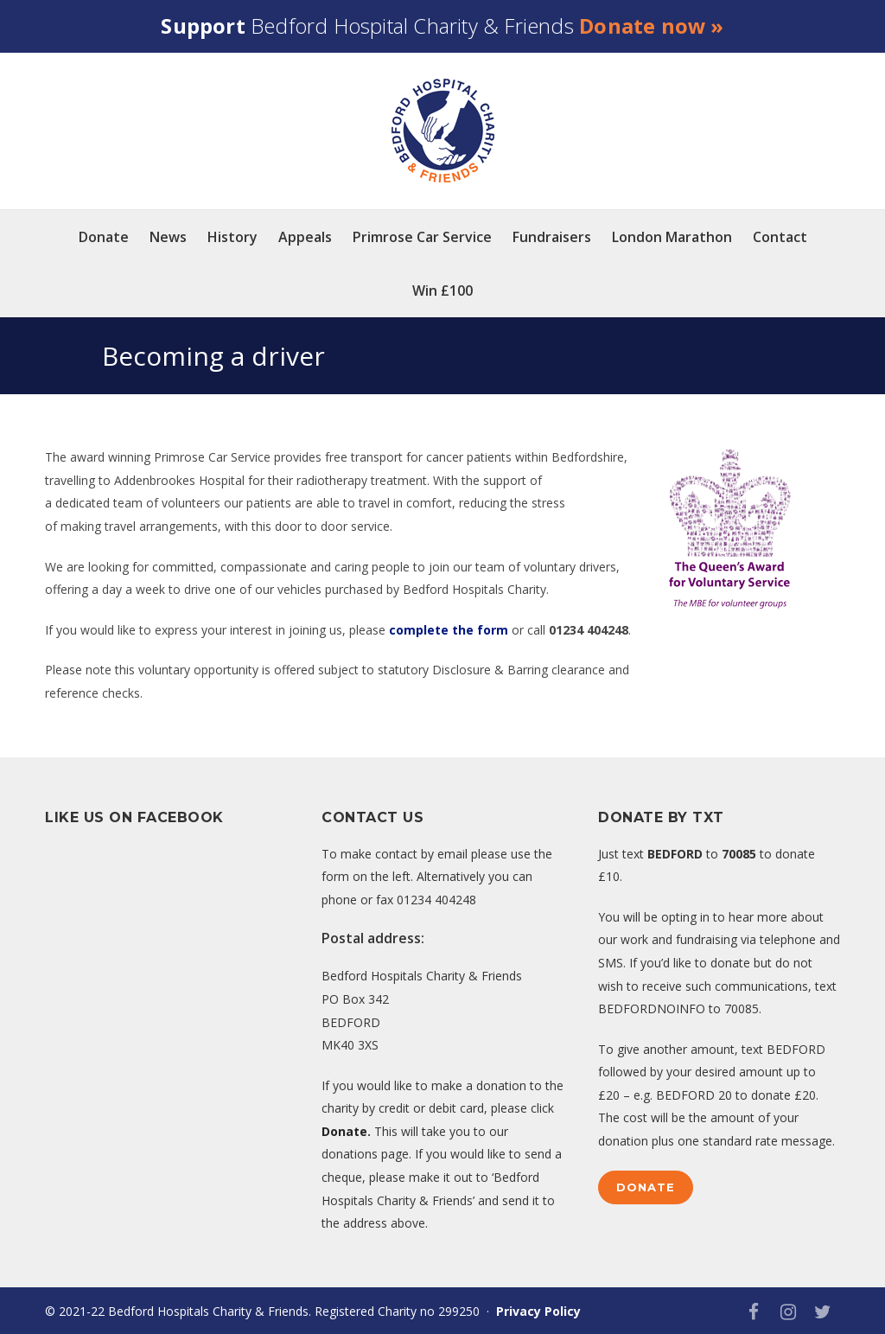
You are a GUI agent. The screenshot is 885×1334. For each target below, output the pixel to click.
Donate (104, 236)
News (168, 236)
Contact (780, 236)
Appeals (305, 236)
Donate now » (651, 26)
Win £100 (442, 290)
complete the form (448, 630)
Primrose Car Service (422, 236)
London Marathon (672, 236)
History (232, 236)
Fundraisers (552, 236)
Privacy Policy (538, 1311)
